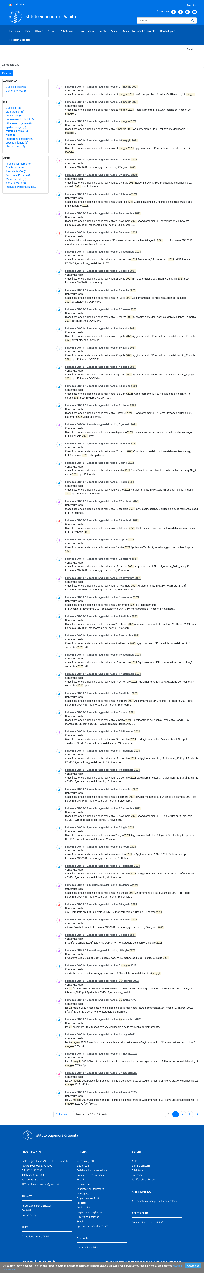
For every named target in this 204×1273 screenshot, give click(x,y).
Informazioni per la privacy (36, 1206)
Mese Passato (16, 179)
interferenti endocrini (19, 138)
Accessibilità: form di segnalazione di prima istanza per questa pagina (142, 1262)
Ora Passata (15, 167)
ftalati (11, 134)
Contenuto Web (16, 90)
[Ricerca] (163, 20)
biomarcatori (15, 111)
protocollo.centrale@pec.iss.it (44, 1184)
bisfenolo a (14, 115)
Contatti (26, 1210)
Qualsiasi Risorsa (16, 86)
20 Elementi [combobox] (64, 1114)
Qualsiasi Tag (13, 107)
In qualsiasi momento (18, 163)
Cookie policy (29, 1215)
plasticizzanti (15, 146)
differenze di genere (19, 123)
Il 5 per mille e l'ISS (87, 1247)
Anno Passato (16, 183)
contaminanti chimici (20, 119)
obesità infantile (17, 142)
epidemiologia (16, 127)
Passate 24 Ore (16, 171)
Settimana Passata (18, 175)
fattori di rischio (17, 131)
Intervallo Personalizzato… (21, 186)
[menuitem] (15, 31)
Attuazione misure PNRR (35, 1236)
